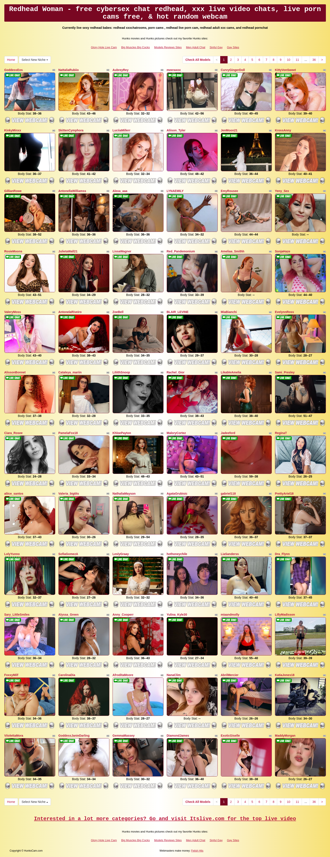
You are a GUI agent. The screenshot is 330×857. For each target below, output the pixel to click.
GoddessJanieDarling (74, 735)
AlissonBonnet (15, 372)
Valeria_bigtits (68, 493)
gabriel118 (228, 493)
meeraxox (174, 70)
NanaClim (174, 675)
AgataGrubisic (177, 493)
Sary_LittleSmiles (17, 614)
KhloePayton (122, 433)
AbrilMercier (230, 675)
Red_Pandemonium (181, 251)
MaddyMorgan (285, 735)
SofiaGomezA (68, 554)
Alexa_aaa (120, 191)
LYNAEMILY (175, 191)
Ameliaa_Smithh (232, 251)
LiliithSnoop (121, 372)
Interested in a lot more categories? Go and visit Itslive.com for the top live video (165, 819)
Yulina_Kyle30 (177, 614)
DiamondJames (178, 735)
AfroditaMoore (123, 675)
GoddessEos (13, 70)
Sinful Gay (216, 47)
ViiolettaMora (13, 735)
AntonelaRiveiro (70, 312)
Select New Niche (35, 59)
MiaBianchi (229, 312)
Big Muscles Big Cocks (135, 47)
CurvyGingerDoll (233, 70)
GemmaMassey (124, 735)
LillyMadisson (285, 614)
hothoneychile (177, 554)
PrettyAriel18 (284, 493)
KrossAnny (283, 130)
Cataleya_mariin (70, 372)
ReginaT (281, 433)
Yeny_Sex (282, 191)
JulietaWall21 (68, 251)
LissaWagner (122, 251)
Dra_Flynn (282, 554)
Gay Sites (233, 47)
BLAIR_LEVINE (178, 312)
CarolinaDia (66, 675)
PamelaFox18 (68, 433)
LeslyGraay (121, 554)
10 (288, 59)
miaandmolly (230, 614)
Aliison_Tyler (176, 130)
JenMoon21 (229, 130)
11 (297, 59)
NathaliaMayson (124, 493)
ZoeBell (118, 312)
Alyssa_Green (68, 614)
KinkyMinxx (12, 130)
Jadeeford (228, 433)
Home (11, 59)
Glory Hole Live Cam (104, 47)
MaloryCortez (176, 433)
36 (314, 59)
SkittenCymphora (71, 130)
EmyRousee (229, 191)
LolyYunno (12, 554)
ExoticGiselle (230, 735)
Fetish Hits (197, 850)
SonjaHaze (282, 251)
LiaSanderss (230, 554)
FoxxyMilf (11, 675)
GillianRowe (13, 191)
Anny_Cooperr (123, 614)
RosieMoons (13, 251)
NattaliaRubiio (68, 70)
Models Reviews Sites (168, 47)
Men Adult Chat (195, 47)
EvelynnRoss (284, 312)
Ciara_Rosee (13, 433)
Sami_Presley (285, 372)
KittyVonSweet (285, 70)
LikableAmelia (231, 372)
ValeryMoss (12, 312)
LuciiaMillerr (121, 130)
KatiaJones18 (284, 675)
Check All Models (197, 59)
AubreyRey (121, 70)
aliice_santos (13, 493)
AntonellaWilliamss (72, 191)
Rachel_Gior (175, 372)
